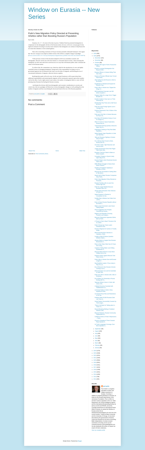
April (96, 340)
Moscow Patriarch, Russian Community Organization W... (105, 313)
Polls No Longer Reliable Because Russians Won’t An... (104, 187)
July (96, 333)
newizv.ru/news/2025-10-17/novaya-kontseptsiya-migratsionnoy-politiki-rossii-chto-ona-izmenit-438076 (56, 55)
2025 (95, 56)
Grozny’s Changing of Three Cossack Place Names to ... (105, 321)
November (98, 60)
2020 (95, 360)
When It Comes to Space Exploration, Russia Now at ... (105, 122)
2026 (95, 53)
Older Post (82, 151)
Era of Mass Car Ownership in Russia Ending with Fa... (105, 279)
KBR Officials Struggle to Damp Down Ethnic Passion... (105, 164)
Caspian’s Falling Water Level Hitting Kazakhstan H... (104, 248)
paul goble (106, 386)
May (96, 338)
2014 (95, 374)
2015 (95, 372)
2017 (95, 367)
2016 (95, 369)
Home (57, 151)
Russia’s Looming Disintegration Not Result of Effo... (104, 69)
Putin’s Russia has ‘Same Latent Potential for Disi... (103, 225)
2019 (95, 362)
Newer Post (32, 151)
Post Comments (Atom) (42, 153)
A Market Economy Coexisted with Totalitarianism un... (104, 286)
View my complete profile (98, 430)
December (98, 58)
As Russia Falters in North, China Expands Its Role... (103, 290)
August (97, 331)
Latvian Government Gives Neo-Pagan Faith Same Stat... (105, 149)
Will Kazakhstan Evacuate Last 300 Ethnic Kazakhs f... (104, 92)
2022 (95, 355)
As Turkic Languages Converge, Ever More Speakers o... (105, 325)
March (97, 343)
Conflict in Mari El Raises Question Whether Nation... (104, 237)
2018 (95, 365)
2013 (95, 376)
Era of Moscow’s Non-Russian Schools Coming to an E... (105, 267)
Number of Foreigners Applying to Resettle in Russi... (104, 168)
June (96, 336)
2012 (95, 379)
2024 (95, 350)
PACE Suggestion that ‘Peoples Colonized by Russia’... (103, 210)
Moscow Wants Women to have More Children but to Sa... (105, 252)
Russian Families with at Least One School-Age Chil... (104, 183)
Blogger (80, 441)
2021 (95, 357)
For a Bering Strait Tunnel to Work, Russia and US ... (104, 141)
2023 (95, 353)
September (98, 329)
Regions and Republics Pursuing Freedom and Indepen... (103, 214)
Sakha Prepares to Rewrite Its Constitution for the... (103, 195)
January (97, 347)
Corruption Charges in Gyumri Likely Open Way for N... (104, 157)
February (97, 345)
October (97, 62)
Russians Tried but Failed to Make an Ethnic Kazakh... (105, 153)
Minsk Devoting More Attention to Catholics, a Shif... (103, 233)
